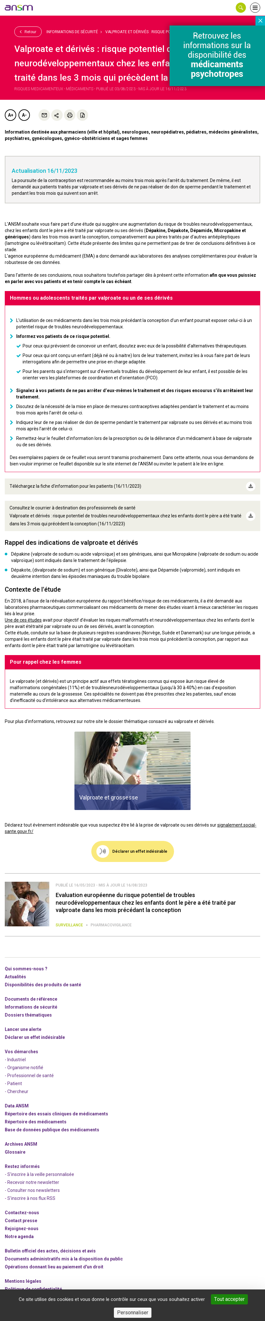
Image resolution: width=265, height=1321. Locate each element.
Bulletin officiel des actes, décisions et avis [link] (50, 1250)
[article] (133, 771)
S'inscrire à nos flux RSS (31, 1198)
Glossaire (15, 1152)
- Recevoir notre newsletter (32, 1182)
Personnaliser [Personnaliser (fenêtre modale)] (132, 1313)
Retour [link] (28, 31)
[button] (241, 8)
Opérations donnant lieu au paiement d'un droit (54, 1266)
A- (24, 115)
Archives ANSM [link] (21, 1144)
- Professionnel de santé (29, 1075)
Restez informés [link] (22, 1166)
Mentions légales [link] (23, 1281)
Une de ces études (23, 620)
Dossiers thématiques (28, 1015)
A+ (10, 115)
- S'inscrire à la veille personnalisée (39, 1174)
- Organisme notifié (24, 1067)
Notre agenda (19, 1236)
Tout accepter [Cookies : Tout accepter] (229, 1299)
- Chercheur (16, 1091)
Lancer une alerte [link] (23, 1029)
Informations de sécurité (72, 32)
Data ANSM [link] (17, 1105)
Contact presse (21, 1220)
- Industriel (15, 1059)
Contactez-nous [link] (22, 1212)
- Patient (13, 1083)
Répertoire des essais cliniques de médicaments (56, 1113)
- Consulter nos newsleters (32, 1190)
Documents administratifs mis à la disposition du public (64, 1258)
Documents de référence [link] (31, 999)
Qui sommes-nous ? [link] (26, 968)
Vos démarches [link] (21, 1051)
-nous (21, 1228)
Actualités (15, 976)
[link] (19, 7)
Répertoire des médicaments (35, 1121)
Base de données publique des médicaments (52, 1129)
